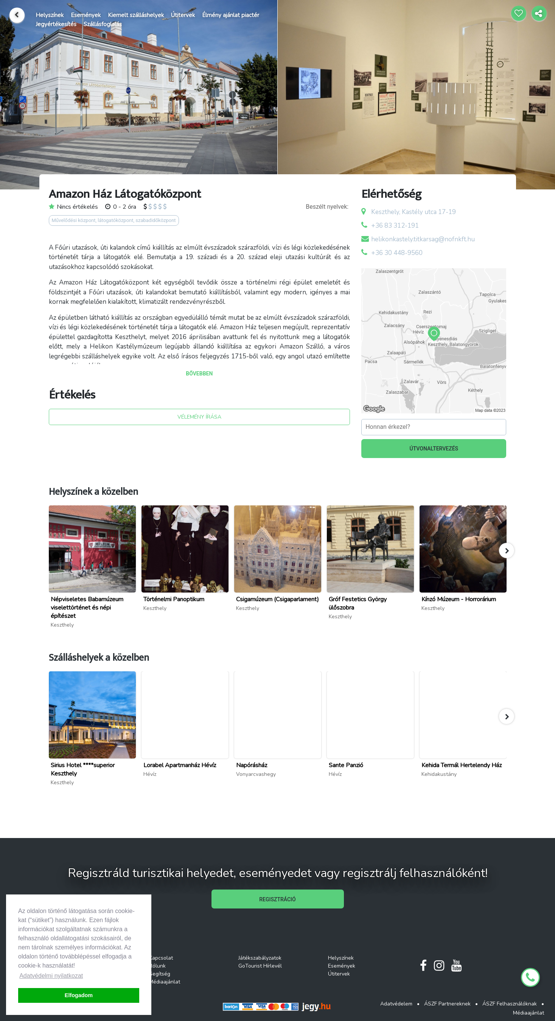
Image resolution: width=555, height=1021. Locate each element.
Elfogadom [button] (79, 995)
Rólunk (157, 965)
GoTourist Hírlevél (260, 965)
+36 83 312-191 (395, 225)
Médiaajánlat (164, 981)
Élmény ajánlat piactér (230, 15)
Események (86, 15)
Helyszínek (50, 15)
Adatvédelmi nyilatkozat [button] (51, 976)
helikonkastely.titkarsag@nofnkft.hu (423, 239)
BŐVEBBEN (199, 374)
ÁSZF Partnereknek (447, 1003)
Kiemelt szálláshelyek (136, 15)
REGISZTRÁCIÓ (277, 899)
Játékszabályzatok (259, 958)
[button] (506, 550)
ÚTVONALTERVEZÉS (434, 449)
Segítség (159, 973)
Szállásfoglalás (103, 24)
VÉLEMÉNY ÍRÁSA (199, 417)
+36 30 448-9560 (397, 253)
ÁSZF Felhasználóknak (509, 1003)
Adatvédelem (396, 1003)
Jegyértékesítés (56, 24)
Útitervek (183, 15)
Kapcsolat (161, 958)
